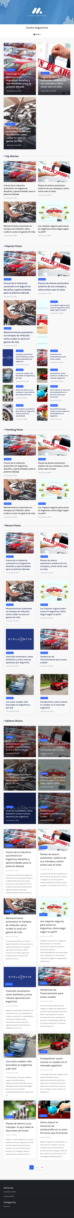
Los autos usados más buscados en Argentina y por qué (25, 375)
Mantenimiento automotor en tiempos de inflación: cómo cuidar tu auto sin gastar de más (18, 134)
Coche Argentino (37, 27)
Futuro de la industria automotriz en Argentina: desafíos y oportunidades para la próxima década (18, 80)
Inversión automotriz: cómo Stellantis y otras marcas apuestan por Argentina (19, 659)
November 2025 (10, 1192)
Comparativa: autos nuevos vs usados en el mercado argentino (59, 375)
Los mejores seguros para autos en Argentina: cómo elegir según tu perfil (53, 229)
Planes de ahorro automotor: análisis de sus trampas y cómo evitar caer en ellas (53, 188)
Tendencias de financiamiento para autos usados (58, 356)
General (10, 70)
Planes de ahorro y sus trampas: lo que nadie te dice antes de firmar (25, 392)
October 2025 (9, 1196)
